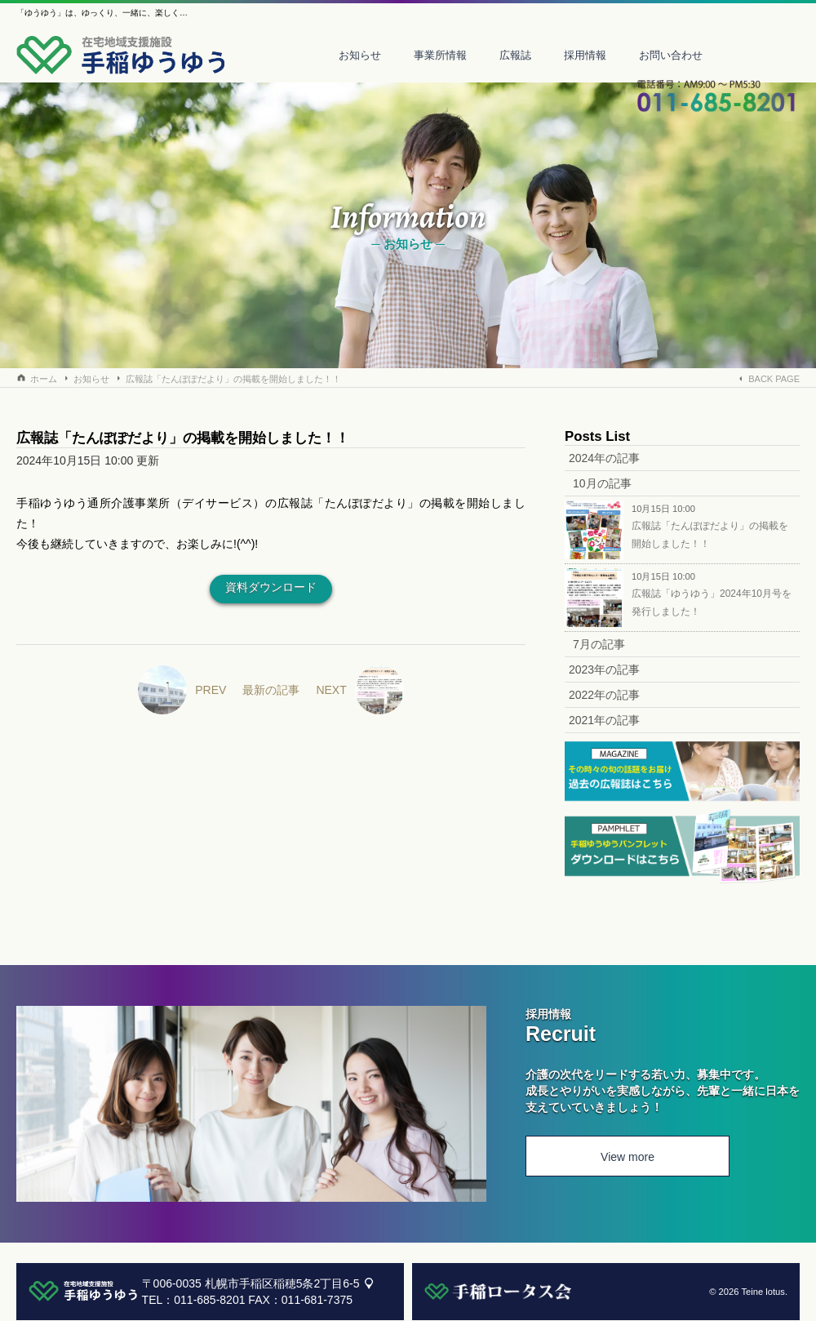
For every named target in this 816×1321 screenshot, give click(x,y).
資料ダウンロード (271, 587)
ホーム (43, 379)
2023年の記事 (604, 669)
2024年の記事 (604, 458)
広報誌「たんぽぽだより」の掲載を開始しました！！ (233, 379)
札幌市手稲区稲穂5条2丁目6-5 (282, 1283)
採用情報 (585, 55)
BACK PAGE (774, 379)
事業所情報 (440, 55)
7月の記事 (599, 644)
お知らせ (360, 55)
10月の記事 (602, 483)
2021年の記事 (604, 720)
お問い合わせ (671, 55)
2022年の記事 (604, 694)
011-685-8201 (209, 1299)
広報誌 (515, 55)
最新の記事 (270, 689)
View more (627, 1156)
